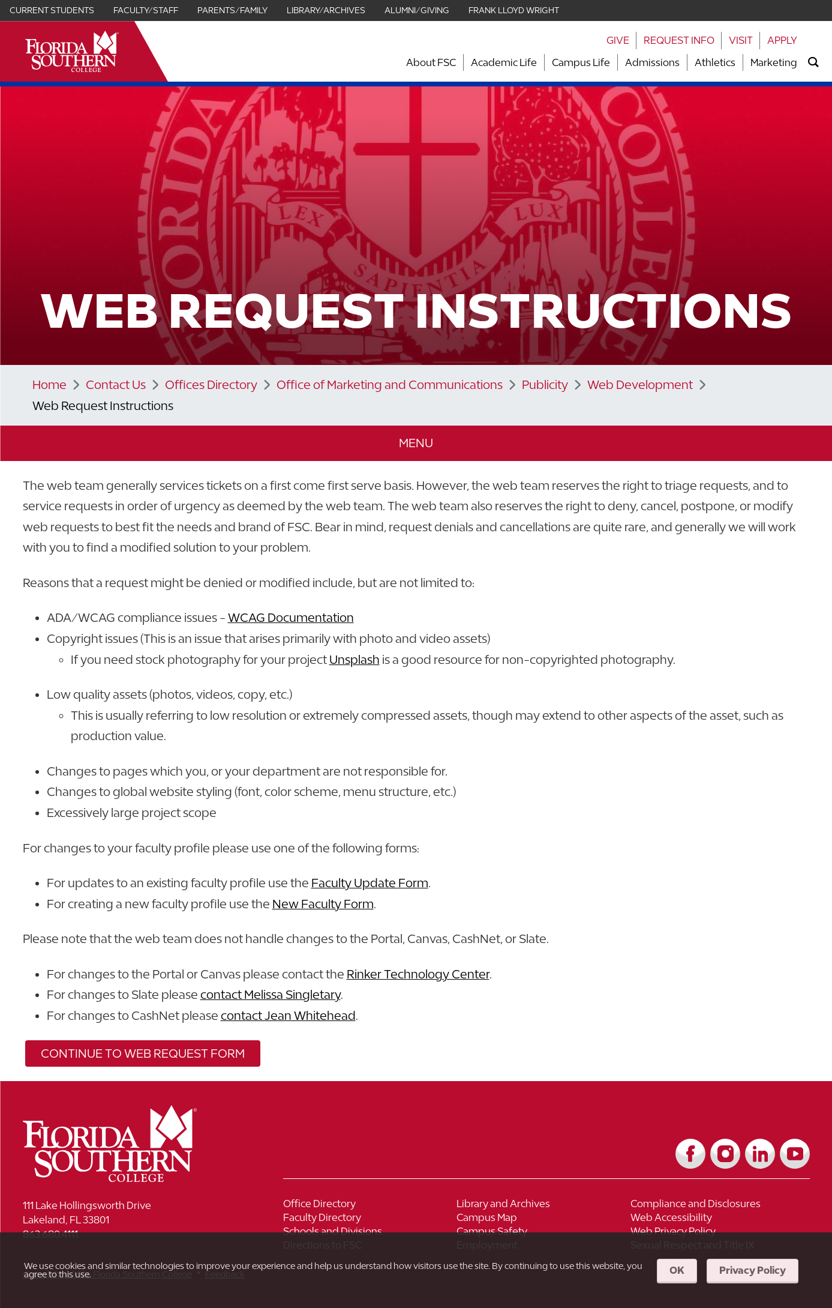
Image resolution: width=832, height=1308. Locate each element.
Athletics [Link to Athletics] (715, 62)
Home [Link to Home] (49, 384)
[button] (416, 443)
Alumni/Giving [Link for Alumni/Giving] (417, 10)
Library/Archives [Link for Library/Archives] (326, 10)
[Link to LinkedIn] (760, 1154)
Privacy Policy (752, 1270)
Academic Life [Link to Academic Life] (504, 62)
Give (617, 40)
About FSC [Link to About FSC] (431, 62)
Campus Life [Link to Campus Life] (581, 62)
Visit (741, 40)
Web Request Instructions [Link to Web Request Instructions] (102, 405)
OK (676, 1270)
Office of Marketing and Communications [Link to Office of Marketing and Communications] (390, 384)
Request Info (679, 40)
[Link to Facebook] (690, 1154)
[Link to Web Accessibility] (717, 1219)
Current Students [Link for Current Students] (52, 10)
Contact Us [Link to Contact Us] (116, 384)
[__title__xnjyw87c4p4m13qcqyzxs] (72, 51)
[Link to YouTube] (795, 1154)
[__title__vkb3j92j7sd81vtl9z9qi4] (134, 1177)
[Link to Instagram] (725, 1154)
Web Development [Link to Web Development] (640, 384)
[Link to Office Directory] (370, 1205)
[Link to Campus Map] (543, 1219)
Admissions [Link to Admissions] (652, 62)
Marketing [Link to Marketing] (773, 62)
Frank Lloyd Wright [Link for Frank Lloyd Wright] (513, 10)
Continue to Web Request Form (143, 1053)
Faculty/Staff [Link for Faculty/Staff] (145, 10)
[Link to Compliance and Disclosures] (717, 1205)
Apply (782, 40)
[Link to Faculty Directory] (370, 1219)
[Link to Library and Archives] (543, 1205)
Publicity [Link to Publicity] (545, 384)
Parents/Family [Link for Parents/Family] (232, 10)
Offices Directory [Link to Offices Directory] (211, 384)
